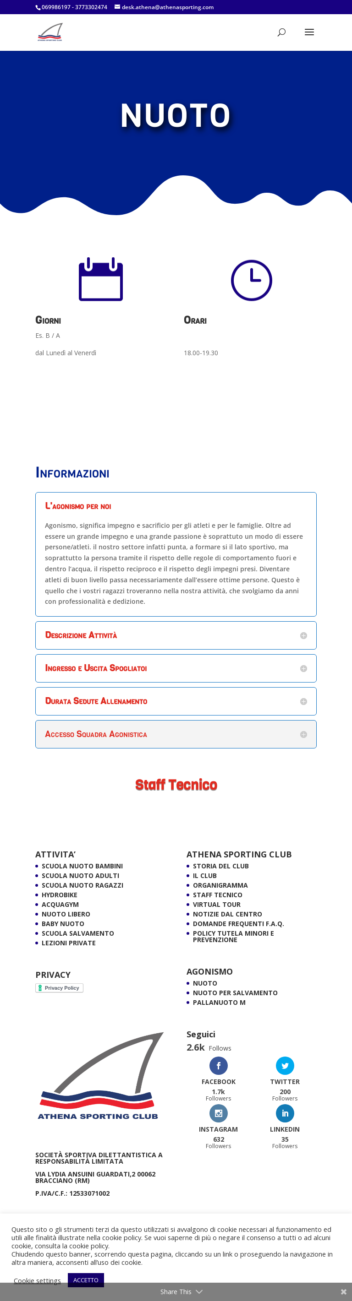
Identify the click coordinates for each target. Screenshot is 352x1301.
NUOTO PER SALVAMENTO (235, 992)
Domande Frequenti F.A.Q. (238, 923)
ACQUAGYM (60, 904)
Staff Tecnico (217, 894)
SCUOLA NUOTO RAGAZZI (82, 885)
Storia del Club (221, 866)
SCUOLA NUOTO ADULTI (80, 875)
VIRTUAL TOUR (217, 904)
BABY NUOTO (63, 923)
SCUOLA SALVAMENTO (78, 933)
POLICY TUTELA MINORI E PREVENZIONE (233, 936)
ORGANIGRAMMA (220, 885)
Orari (195, 320)
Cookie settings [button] (37, 1280)
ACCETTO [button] (86, 1280)
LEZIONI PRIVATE (69, 942)
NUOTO (205, 983)
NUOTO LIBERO (66, 914)
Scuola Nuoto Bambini (82, 866)
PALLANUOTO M (219, 1002)
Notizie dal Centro (227, 914)
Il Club (205, 875)
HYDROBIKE (59, 894)
